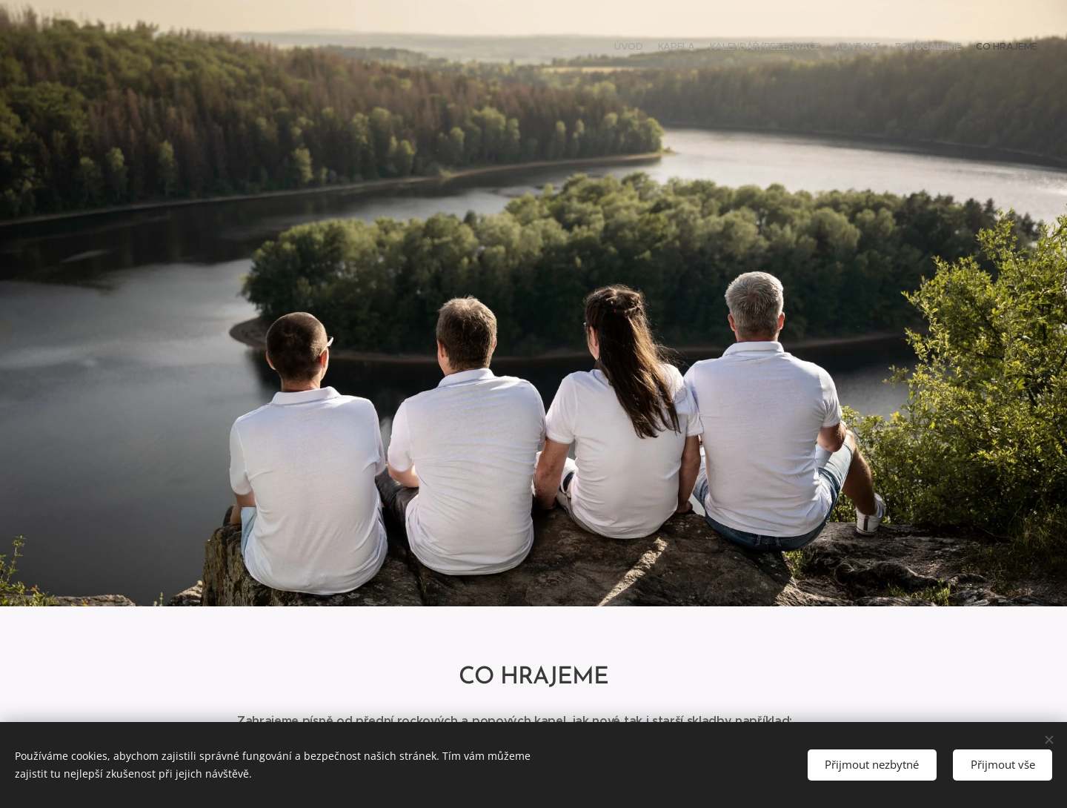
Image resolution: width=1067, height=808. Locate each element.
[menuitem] (965, 48)
